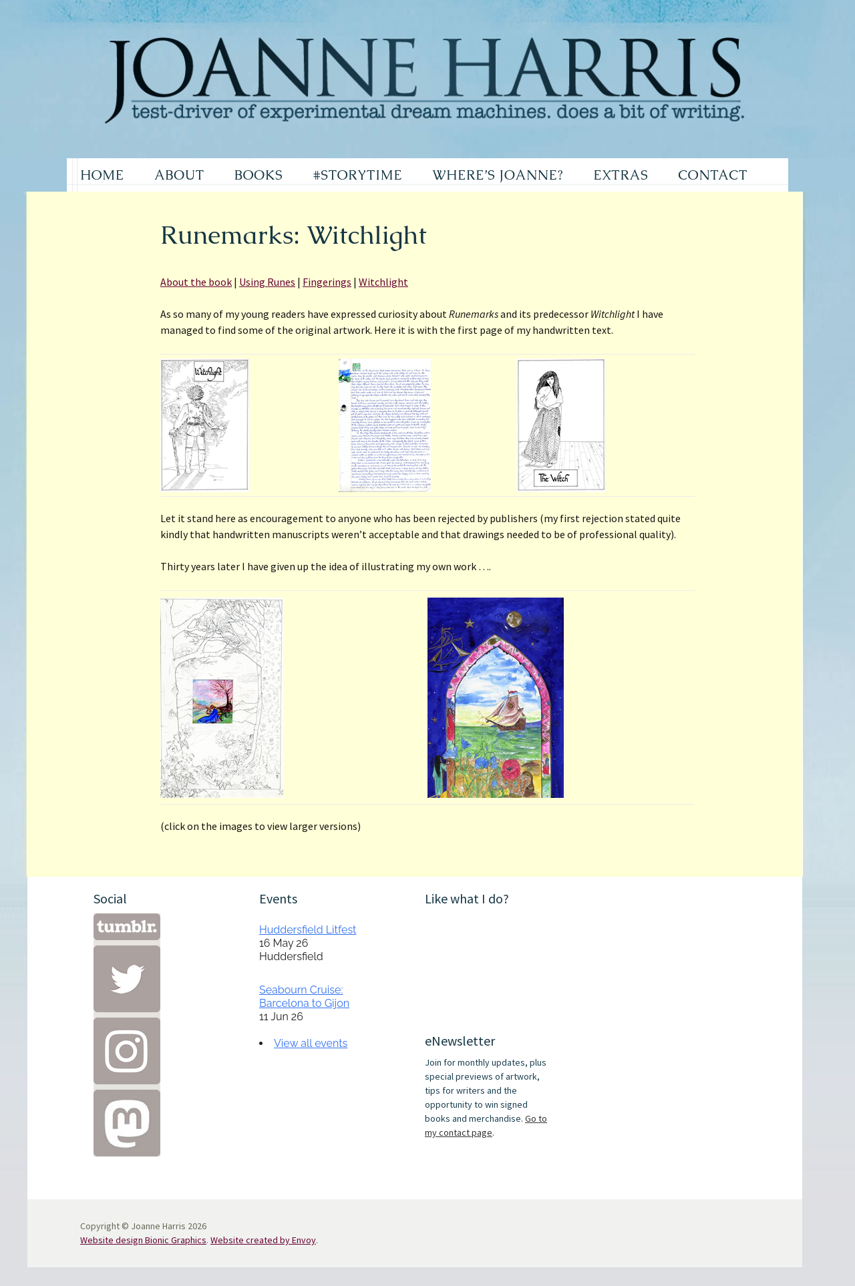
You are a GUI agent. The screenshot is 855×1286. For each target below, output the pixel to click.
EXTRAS (620, 175)
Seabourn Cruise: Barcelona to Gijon (304, 997)
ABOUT (179, 175)
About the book (196, 281)
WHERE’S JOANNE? (497, 175)
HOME (102, 175)
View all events (310, 1043)
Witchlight (383, 281)
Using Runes (267, 281)
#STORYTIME (358, 175)
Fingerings (327, 281)
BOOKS (258, 175)
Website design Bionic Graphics (143, 1240)
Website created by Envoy (263, 1240)
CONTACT (712, 175)
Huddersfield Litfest (307, 929)
